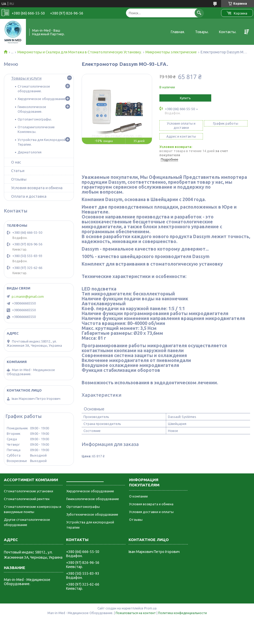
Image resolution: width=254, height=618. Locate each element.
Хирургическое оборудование (90, 491)
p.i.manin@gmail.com (28, 296)
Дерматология (29, 152)
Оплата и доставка (28, 196)
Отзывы (18, 179)
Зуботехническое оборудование (92, 514)
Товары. (202, 32)
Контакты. (227, 32)
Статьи (17, 170)
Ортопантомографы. (35, 119)
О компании (138, 496)
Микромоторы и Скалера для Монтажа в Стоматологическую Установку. (79, 52)
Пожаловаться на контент (136, 613)
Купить (185, 98)
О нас (16, 162)
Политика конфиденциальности (182, 613)
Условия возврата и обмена (36, 188)
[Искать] (199, 12)
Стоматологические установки (28, 491)
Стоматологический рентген (27, 499)
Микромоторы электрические (171, 52)
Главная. (178, 32)
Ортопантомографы (83, 506)
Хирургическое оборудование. (42, 99)
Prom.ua (150, 608)
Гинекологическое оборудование (92, 499)
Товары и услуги (26, 78)
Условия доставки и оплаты (151, 512)
